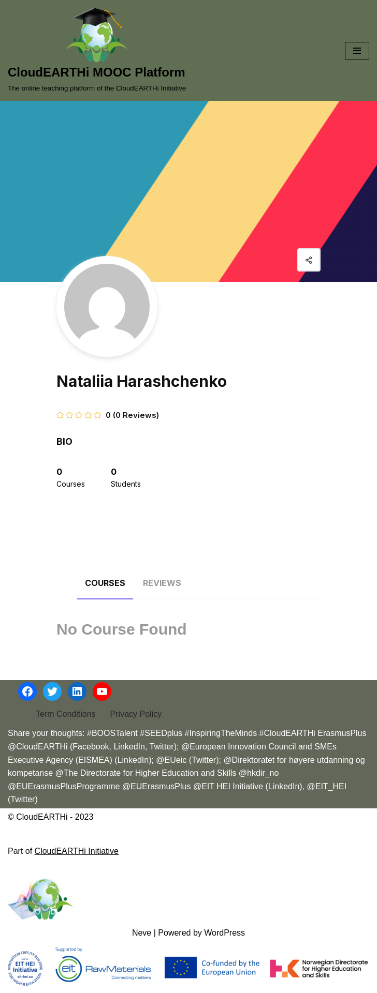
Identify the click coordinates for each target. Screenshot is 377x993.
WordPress (224, 932)
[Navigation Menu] (357, 50)
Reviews (162, 583)
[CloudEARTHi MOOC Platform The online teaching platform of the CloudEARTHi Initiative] (97, 50)
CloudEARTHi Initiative (77, 851)
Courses (105, 583)
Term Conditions (66, 714)
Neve (141, 932)
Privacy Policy (136, 714)
